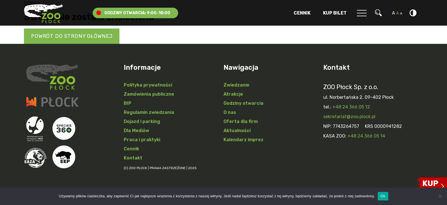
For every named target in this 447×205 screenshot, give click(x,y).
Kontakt (133, 158)
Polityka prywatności (148, 85)
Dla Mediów (136, 130)
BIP (127, 103)
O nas (230, 112)
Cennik (302, 13)
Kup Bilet (335, 13)
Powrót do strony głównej (71, 36)
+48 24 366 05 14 (366, 136)
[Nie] (440, 196)
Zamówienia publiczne (149, 94)
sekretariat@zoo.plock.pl (349, 116)
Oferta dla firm (241, 121)
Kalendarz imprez (243, 139)
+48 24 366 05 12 (351, 107)
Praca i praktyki (142, 139)
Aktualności (237, 130)
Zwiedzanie (236, 85)
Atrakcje (233, 94)
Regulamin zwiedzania (149, 112)
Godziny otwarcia (243, 103)
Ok (383, 196)
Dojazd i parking (142, 121)
